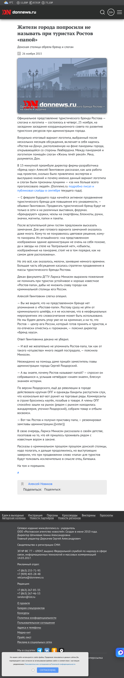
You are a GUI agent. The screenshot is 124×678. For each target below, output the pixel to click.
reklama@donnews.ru (30, 577)
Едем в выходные (13, 515)
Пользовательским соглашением (37, 664)
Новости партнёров (42, 518)
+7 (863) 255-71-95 (29, 570)
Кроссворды (70, 515)
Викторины (89, 515)
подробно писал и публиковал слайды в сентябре (55, 188)
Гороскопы (106, 515)
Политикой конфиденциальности (63, 664)
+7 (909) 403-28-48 (29, 574)
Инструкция (35, 515)
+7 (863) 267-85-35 (28, 590)
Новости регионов (69, 518)
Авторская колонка (13, 518)
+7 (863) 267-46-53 (28, 593)
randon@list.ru (26, 597)
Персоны (52, 515)
